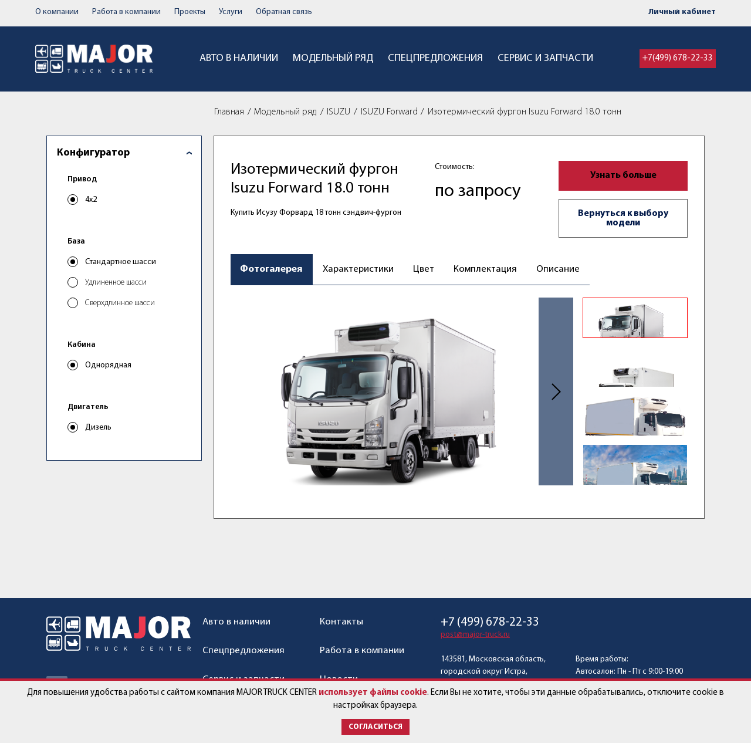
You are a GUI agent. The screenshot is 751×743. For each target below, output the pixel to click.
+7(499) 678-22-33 (677, 58)
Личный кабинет (682, 12)
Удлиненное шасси (116, 283)
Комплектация (488, 270)
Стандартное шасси (120, 262)
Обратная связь (284, 12)
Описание (562, 270)
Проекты (189, 12)
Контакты (341, 622)
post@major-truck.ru (475, 634)
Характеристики (359, 270)
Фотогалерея (272, 270)
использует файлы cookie (373, 692)
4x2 (91, 200)
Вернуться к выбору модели (623, 218)
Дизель (98, 428)
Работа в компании (126, 12)
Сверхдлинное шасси (120, 303)
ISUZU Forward (389, 112)
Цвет (426, 270)
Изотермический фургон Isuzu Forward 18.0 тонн (524, 112)
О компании (57, 12)
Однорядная (108, 366)
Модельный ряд (333, 58)
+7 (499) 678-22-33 (490, 622)
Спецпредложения (435, 58)
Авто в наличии (238, 58)
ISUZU (338, 112)
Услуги (230, 12)
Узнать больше (623, 175)
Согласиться (375, 727)
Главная (229, 112)
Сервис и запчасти (545, 58)
